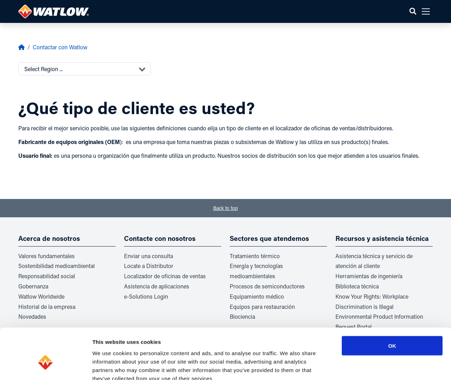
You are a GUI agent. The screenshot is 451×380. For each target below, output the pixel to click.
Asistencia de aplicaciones (156, 286)
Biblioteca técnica (357, 286)
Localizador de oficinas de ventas (165, 276)
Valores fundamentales (46, 256)
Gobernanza (33, 286)
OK (392, 305)
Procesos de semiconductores (267, 286)
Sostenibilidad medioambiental (56, 265)
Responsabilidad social (46, 276)
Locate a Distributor (148, 265)
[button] (413, 11)
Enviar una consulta (148, 256)
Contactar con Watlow (60, 47)
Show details (369, 366)
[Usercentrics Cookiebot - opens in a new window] (45, 366)
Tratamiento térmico (255, 256)
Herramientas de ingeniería (368, 276)
